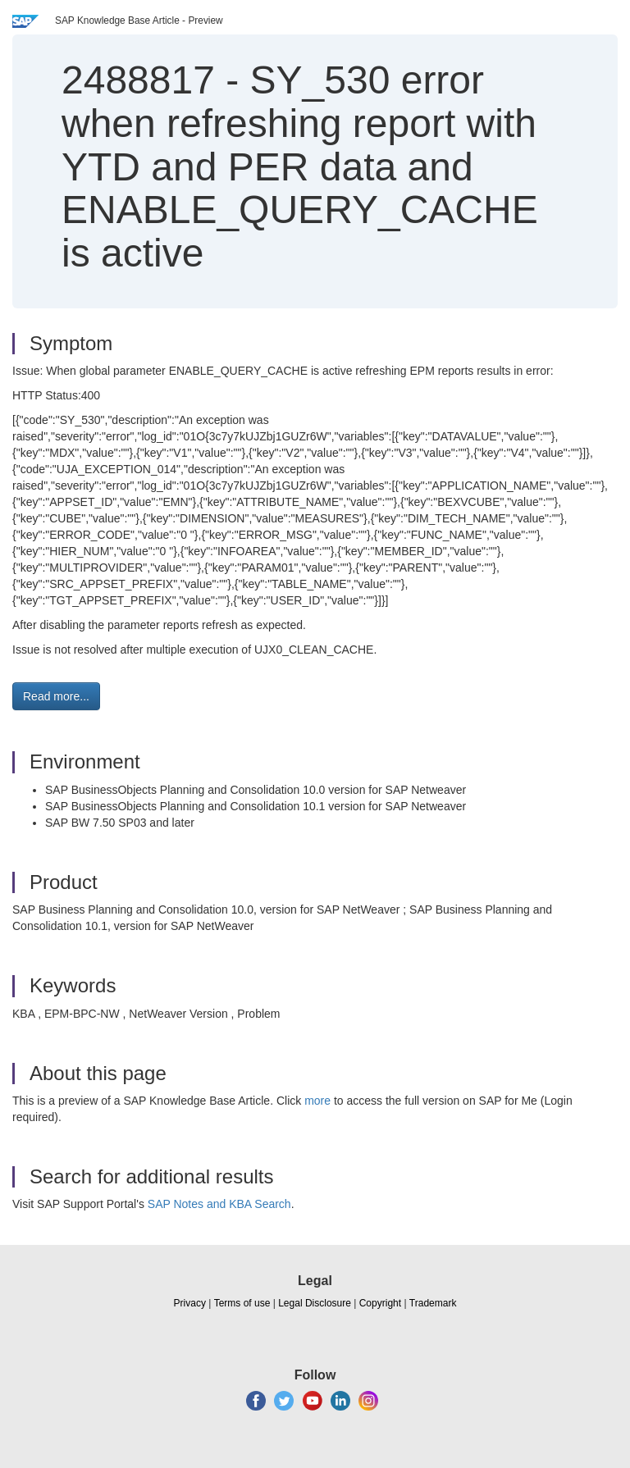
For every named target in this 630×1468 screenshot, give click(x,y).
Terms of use (242, 1303)
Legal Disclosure (314, 1303)
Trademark (433, 1303)
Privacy (190, 1303)
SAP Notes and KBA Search (219, 1203)
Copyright (380, 1303)
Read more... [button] (56, 696)
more (317, 1100)
